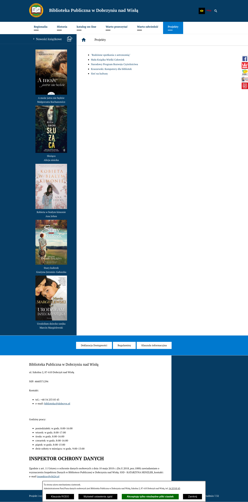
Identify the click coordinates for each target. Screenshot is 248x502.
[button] (202, 11)
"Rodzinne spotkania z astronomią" (110, 55)
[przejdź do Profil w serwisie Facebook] (245, 58)
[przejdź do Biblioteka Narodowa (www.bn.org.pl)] (245, 65)
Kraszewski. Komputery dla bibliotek (111, 69)
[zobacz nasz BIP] (209, 11)
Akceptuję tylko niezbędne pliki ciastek (150, 496)
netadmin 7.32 (211, 496)
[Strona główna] (84, 40)
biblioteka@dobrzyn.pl (57, 403)
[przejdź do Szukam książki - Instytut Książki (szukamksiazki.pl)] (245, 72)
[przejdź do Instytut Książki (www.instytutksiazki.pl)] (245, 86)
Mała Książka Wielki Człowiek (107, 59)
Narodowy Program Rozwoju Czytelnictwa (114, 64)
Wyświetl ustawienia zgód (98, 496)
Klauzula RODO (60, 496)
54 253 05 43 (174, 488)
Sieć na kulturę (99, 73)
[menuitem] (40, 28)
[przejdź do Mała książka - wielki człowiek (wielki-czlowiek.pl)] (245, 79)
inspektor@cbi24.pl (48, 476)
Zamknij (192, 496)
